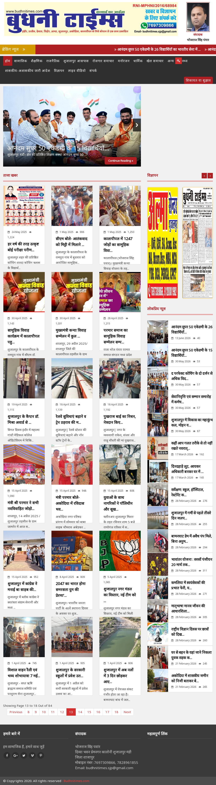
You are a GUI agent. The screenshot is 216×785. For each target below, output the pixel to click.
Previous (7, 125)
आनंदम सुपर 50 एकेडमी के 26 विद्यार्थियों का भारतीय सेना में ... (165, 49)
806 (128, 663)
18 (116, 712)
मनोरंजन (124, 61)
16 (98, 712)
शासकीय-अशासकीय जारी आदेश (27, 70)
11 (53, 712)
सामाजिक (20, 61)
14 (80, 712)
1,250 (129, 232)
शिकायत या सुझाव (198, 80)
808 (130, 490)
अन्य (170, 61)
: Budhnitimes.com (75, 781)
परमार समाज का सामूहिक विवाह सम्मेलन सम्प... (116, 336)
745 (32, 663)
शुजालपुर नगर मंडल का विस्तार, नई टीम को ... (120, 594)
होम (7, 61)
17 (107, 712)
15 (89, 712)
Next (137, 125)
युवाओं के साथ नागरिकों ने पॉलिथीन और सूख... (118, 503)
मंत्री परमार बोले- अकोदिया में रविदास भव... (70, 503)
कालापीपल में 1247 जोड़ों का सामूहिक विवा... (118, 244)
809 (80, 577)
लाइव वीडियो (77, 70)
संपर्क (93, 70)
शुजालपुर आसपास (76, 61)
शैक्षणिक (37, 61)
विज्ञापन (59, 70)
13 (71, 712)
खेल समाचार (155, 61)
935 (80, 663)
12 (62, 712)
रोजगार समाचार (103, 61)
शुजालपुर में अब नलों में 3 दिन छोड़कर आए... (118, 675)
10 (44, 712)
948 (82, 490)
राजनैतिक (53, 61)
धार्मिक (138, 61)
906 (80, 232)
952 (34, 577)
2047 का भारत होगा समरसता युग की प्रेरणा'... (70, 589)
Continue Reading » (120, 161)
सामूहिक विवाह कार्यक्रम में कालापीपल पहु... (23, 336)
